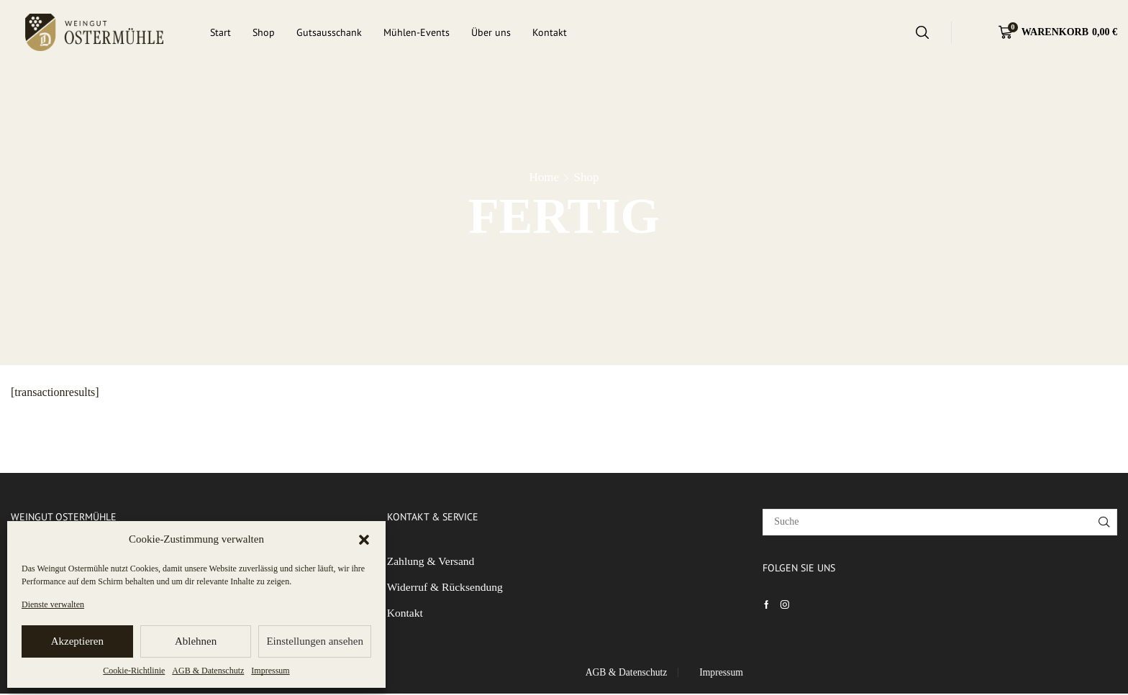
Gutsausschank (329, 32)
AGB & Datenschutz (208, 671)
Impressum (270, 671)
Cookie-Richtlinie (134, 671)
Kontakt (549, 32)
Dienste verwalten (53, 604)
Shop (264, 32)
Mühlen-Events (416, 32)
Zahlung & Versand (432, 562)
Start (220, 32)
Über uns (491, 32)
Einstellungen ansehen (314, 641)
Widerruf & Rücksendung (446, 588)
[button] (364, 540)
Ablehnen (196, 641)
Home (544, 177)
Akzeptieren (77, 641)
